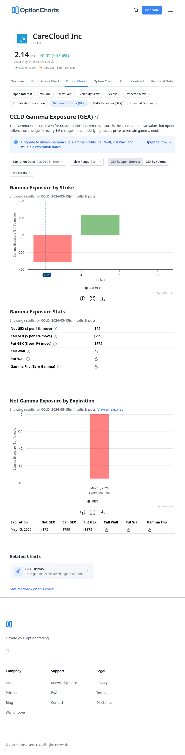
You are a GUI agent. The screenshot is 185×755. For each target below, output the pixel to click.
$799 (66, 529)
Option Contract (132, 81)
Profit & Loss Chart (45, 81)
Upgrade (152, 10)
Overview (18, 81)
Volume (45, 94)
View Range (87, 162)
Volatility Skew (90, 94)
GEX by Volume (156, 162)
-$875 (87, 529)
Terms (101, 692)
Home (10, 682)
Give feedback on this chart (31, 589)
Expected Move (136, 94)
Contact (57, 702)
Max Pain (65, 94)
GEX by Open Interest (125, 162)
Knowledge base (64, 682)
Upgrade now (158, 142)
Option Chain (103, 81)
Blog (9, 702)
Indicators (22, 173)
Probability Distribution (29, 103)
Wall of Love (15, 712)
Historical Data (162, 81)
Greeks (112, 94)
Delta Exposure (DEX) (107, 103)
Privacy (102, 682)
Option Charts (76, 81)
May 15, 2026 (21, 529)
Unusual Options (141, 103)
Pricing (11, 692)
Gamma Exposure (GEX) (69, 103)
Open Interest (22, 94)
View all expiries (110, 409)
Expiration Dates (38, 162)
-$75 (44, 529)
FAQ (54, 692)
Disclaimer (104, 702)
